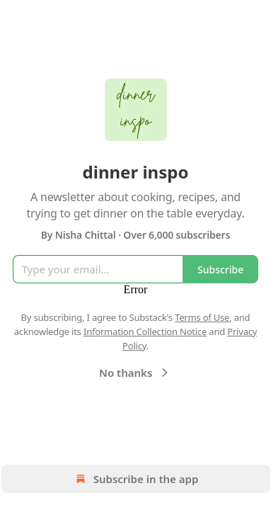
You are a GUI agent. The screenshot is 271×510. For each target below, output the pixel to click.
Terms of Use (202, 317)
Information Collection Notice (145, 331)
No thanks (135, 373)
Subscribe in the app (135, 479)
